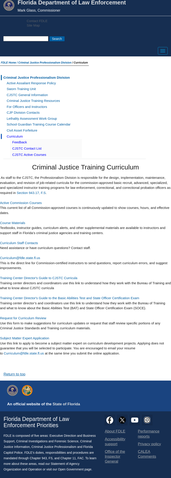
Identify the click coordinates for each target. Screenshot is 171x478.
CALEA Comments (147, 454)
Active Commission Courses (21, 203)
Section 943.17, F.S (31, 193)
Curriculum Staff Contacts (19, 243)
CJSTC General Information (27, 95)
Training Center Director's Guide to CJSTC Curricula (38, 278)
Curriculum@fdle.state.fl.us (20, 258)
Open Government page (74, 469)
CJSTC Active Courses (29, 155)
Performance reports (148, 433)
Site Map (33, 25)
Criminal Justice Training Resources (33, 101)
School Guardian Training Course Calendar (39, 124)
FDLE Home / (9, 62)
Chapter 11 (68, 458)
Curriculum (15, 136)
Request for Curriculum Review (23, 318)
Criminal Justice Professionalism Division (44, 62)
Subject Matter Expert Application (24, 338)
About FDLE (115, 431)
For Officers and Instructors (27, 107)
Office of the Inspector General (115, 456)
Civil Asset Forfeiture (22, 130)
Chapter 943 (38, 458)
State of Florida (66, 404)
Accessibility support (115, 441)
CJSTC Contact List (27, 148)
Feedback (19, 142)
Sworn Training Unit (21, 89)
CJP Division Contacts (23, 112)
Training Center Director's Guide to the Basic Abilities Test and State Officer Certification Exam (69, 298)
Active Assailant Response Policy (31, 83)
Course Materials (12, 223)
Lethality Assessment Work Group (32, 118)
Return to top (14, 374)
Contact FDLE (37, 21)
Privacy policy (149, 444)
